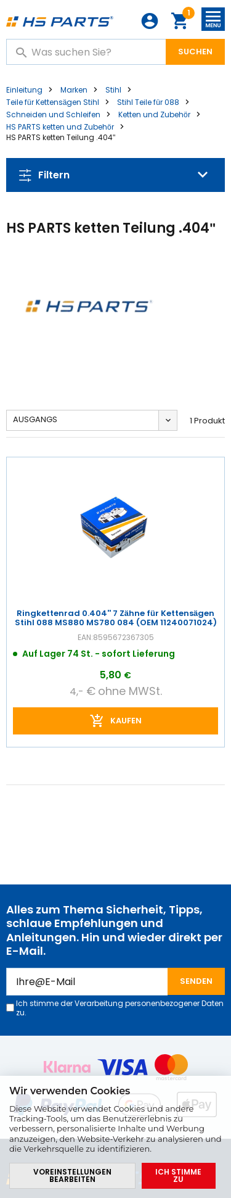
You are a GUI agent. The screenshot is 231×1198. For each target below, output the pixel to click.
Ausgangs (35, 419)
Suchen (195, 51)
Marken (73, 89)
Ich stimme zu (178, 1175)
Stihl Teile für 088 (148, 102)
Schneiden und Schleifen (53, 114)
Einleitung (24, 89)
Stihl (113, 89)
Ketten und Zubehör (154, 114)
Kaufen (126, 720)
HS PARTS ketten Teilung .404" (60, 137)
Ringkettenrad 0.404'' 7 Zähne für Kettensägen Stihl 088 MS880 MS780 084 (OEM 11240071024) (116, 618)
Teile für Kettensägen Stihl (52, 102)
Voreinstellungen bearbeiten (72, 1175)
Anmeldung (150, 21)
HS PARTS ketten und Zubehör (60, 126)
